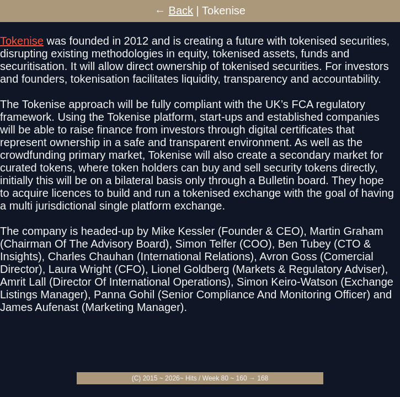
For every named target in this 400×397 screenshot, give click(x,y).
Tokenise (22, 41)
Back (181, 10)
